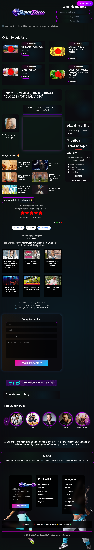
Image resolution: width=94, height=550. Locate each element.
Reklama (41, 495)
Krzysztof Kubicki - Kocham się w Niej (31, 288)
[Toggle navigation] (4, 29)
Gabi (30, 107)
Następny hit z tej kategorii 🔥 (18, 200)
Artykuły (41, 502)
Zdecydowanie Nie (76, 170)
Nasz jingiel (42, 491)
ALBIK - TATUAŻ (28, 70)
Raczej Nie (73, 167)
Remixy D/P (68, 488)
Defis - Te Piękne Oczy (52, 288)
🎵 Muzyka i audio (20, 506)
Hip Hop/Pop (69, 502)
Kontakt (41, 488)
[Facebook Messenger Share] (44, 228)
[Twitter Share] (31, 228)
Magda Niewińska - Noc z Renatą (32, 262)
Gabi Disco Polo (42, 308)
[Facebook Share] (18, 228)
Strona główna (43, 484)
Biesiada (67, 495)
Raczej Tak (73, 172)
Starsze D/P (68, 498)
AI (65, 509)
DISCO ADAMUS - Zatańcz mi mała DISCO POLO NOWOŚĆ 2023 (10, 264)
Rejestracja (74, 21)
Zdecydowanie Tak (76, 164)
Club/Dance (79, 44)
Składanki (68, 505)
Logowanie (74, 17)
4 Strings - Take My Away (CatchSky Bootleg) (76, 49)
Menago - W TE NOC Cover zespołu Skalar (10, 289)
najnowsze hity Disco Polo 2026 (38, 242)
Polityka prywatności (46, 498)
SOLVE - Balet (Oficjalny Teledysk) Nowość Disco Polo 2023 (79, 72)
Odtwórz (25, 54)
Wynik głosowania (79, 180)
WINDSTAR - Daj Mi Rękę (32, 47)
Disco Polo (31, 44)
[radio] (23, 213)
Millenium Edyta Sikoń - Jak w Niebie (52, 263)
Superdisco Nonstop (84, 3)
